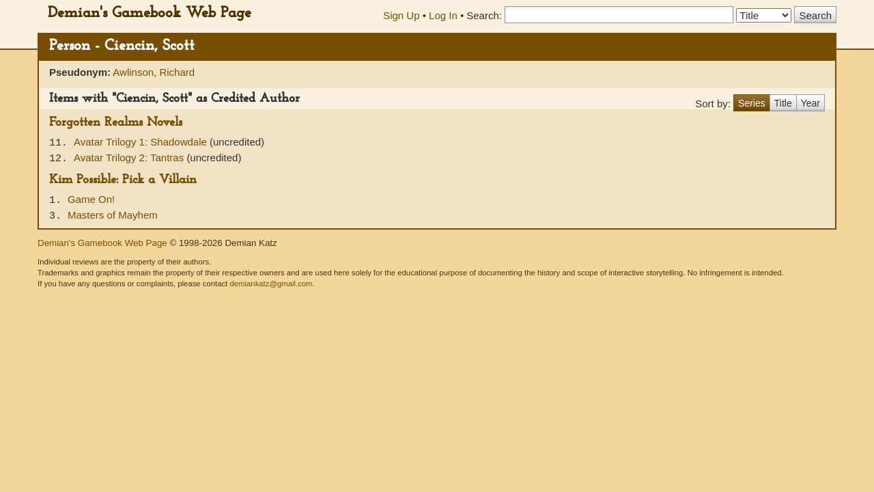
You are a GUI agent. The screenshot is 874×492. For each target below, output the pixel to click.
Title (783, 103)
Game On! (91, 199)
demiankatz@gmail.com (270, 283)
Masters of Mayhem (113, 215)
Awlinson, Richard (154, 72)
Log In (443, 15)
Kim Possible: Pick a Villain (123, 180)
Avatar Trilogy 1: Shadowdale (142, 142)
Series (751, 103)
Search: (484, 15)
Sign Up (401, 15)
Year (810, 103)
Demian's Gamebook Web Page (149, 13)
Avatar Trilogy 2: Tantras (130, 157)
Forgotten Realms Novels (115, 122)
